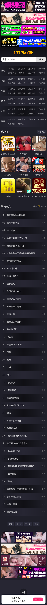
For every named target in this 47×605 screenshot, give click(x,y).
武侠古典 (41, 109)
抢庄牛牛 (41, 73)
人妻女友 (31, 109)
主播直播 (31, 83)
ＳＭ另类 (41, 83)
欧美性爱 (41, 89)
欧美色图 (31, 99)
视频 (3, 80)
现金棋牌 (31, 73)
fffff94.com (23, 52)
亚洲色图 (21, 99)
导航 (3, 121)
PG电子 (12, 68)
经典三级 (21, 93)
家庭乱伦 (21, 109)
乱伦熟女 (31, 93)
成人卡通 (31, 89)
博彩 (3, 70)
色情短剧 (21, 123)
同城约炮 (11, 119)
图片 (3, 101)
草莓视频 (31, 119)
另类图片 (41, 103)
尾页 (36, 524)
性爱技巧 (41, 113)
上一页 (19, 524)
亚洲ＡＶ (11, 79)
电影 (3, 90)
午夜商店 (21, 119)
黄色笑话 (31, 113)
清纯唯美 (21, 103)
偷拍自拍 (21, 89)
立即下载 (37, 599)
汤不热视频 (42, 119)
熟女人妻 (11, 83)
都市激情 (11, 109)
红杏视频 (11, 123)
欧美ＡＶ (31, 79)
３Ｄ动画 (41, 79)
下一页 (28, 524)
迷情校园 (11, 113)
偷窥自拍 (11, 99)
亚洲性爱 (11, 89)
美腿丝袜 (11, 103)
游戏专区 (41, 68)
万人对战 (31, 68)
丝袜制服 (21, 83)
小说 (3, 111)
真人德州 (21, 68)
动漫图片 (41, 99)
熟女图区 (31, 103)
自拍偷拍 (21, 79)
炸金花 (21, 73)
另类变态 (41, 93)
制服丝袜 (11, 93)
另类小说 (21, 113)
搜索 (41, 59)
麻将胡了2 (12, 73)
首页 (11, 524)
